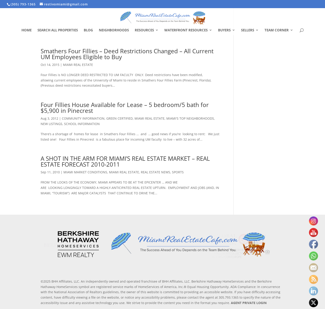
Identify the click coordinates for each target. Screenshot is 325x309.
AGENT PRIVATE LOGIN (249, 303)
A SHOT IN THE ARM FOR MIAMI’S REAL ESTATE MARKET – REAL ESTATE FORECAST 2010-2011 (125, 161)
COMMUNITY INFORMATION (83, 118)
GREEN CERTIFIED (119, 118)
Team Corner (277, 30)
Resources (144, 30)
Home (26, 30)
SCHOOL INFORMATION (82, 124)
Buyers (224, 30)
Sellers (247, 30)
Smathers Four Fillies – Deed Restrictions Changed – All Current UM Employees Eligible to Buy (127, 54)
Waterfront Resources (186, 30)
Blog (88, 30)
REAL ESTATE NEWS (155, 172)
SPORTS (178, 172)
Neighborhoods (114, 30)
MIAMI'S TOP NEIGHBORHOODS (190, 118)
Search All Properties (57, 30)
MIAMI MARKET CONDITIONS (85, 172)
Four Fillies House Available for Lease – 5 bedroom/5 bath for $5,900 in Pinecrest (125, 108)
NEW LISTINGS (51, 124)
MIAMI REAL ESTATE (78, 65)
